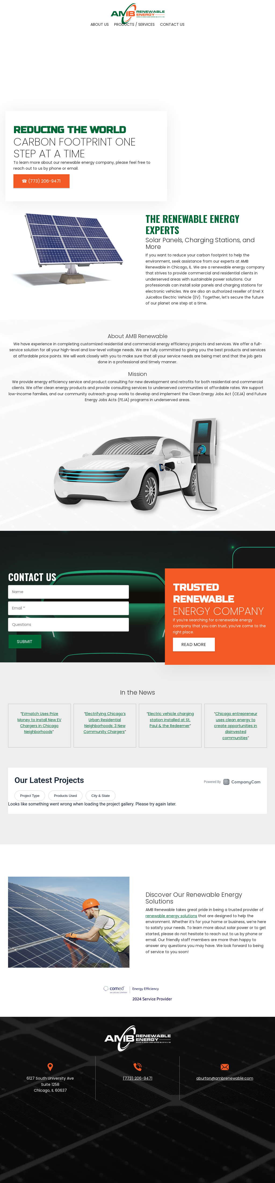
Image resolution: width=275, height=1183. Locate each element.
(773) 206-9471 (137, 1078)
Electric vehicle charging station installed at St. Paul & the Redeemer (171, 719)
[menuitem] (99, 24)
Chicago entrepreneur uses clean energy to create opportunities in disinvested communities (235, 726)
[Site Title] (137, 9)
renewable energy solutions (171, 916)
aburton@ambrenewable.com (224, 1078)
